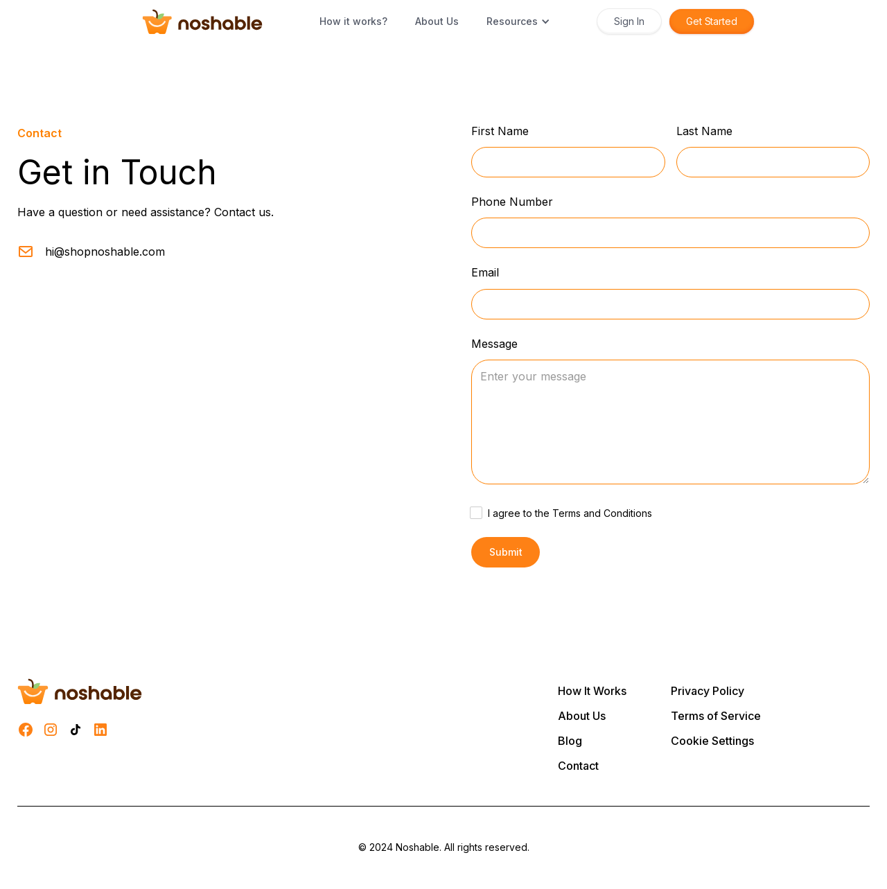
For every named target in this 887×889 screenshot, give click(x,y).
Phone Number (512, 202)
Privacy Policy (707, 691)
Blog (570, 741)
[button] (518, 21)
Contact (578, 766)
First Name (500, 131)
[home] (202, 22)
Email (485, 272)
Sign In (629, 21)
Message (494, 344)
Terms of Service (716, 716)
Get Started (711, 21)
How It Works (592, 691)
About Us (582, 716)
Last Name (704, 131)
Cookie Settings (712, 741)
